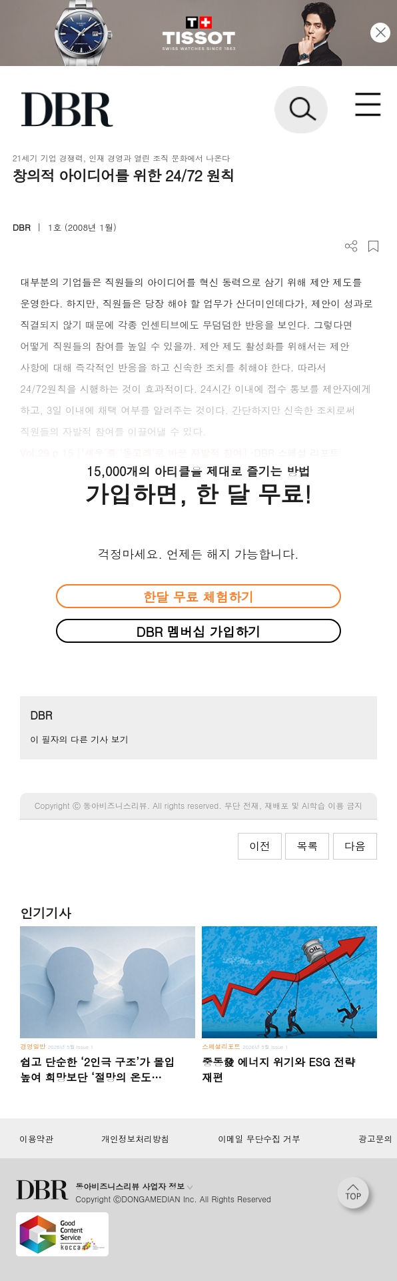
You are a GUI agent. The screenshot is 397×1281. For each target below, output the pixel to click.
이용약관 (36, 1139)
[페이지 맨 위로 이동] (356, 1196)
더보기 (351, 246)
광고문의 (375, 1139)
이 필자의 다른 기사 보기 (79, 739)
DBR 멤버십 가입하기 (199, 631)
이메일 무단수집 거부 (259, 1139)
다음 (355, 846)
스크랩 (373, 246)
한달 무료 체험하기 (198, 596)
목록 (307, 846)
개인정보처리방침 (135, 1139)
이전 (259, 846)
